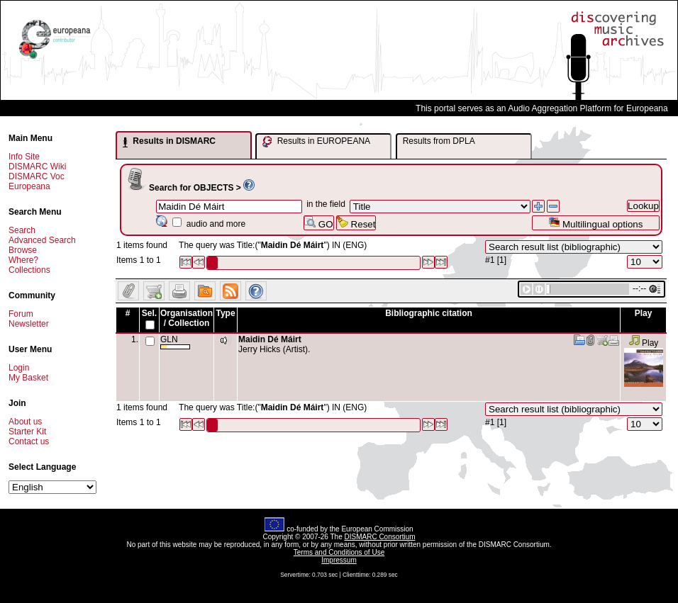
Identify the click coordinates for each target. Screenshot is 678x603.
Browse (23, 250)
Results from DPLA (439, 141)
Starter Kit (27, 431)
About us (25, 422)
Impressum (338, 560)
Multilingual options (595, 223)
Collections (29, 270)
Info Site (24, 157)
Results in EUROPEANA (316, 141)
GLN (175, 341)
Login (19, 368)
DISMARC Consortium (380, 537)
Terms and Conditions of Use (339, 552)
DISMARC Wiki (37, 166)
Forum (21, 314)
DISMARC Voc (37, 176)
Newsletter (29, 324)
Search (22, 230)
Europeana (29, 186)
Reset (356, 223)
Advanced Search (42, 240)
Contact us (29, 441)
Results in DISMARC (169, 141)
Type (225, 313)
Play (643, 343)
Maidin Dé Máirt (269, 339)
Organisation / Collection (186, 318)
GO (318, 223)
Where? (23, 260)
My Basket (28, 378)
